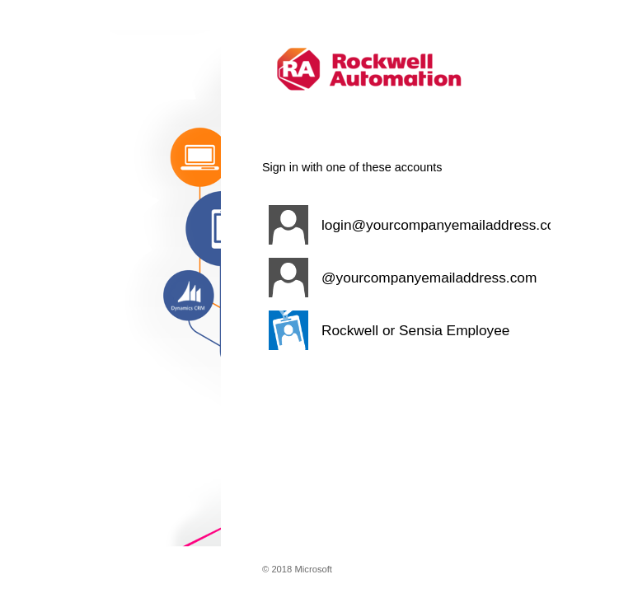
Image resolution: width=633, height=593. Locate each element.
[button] (406, 224)
